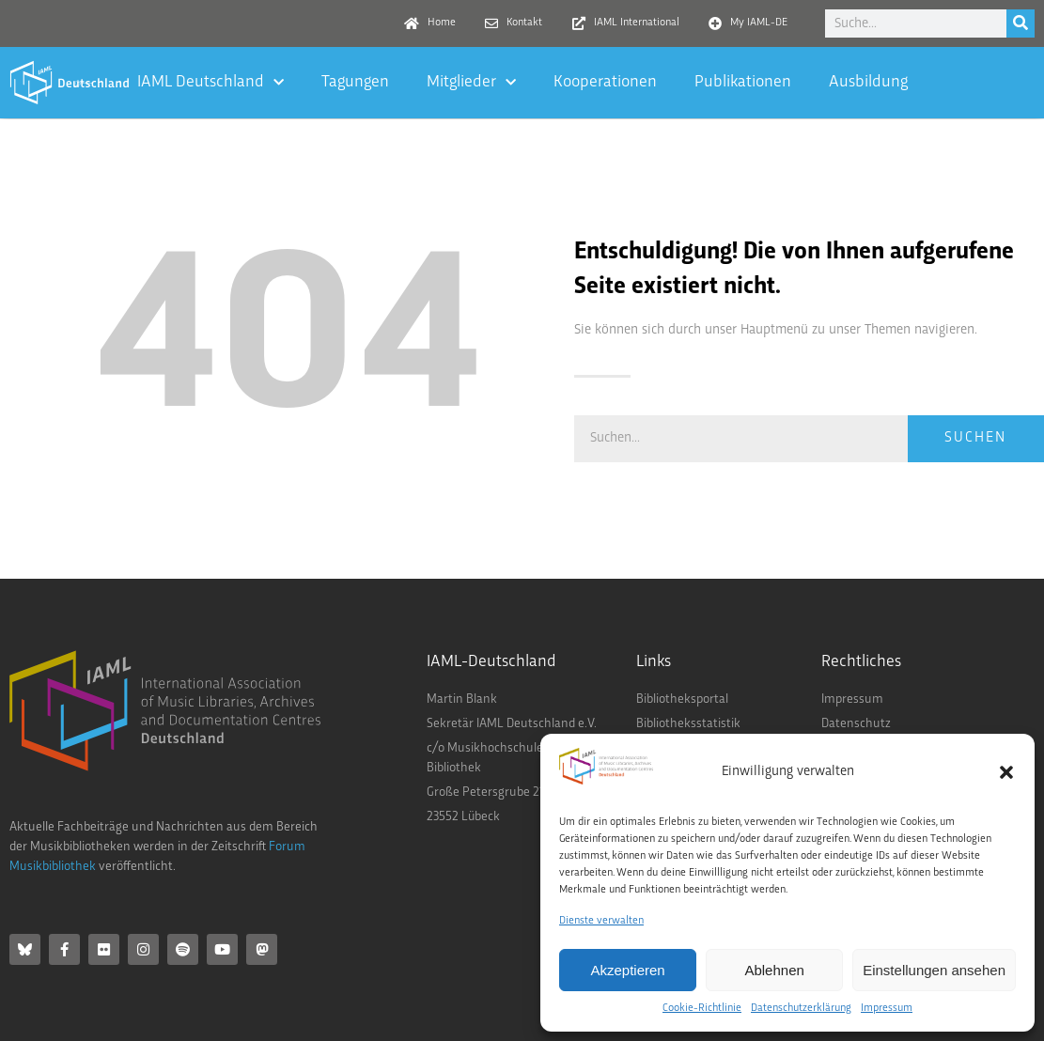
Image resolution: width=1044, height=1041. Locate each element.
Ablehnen (773, 970)
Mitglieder (471, 83)
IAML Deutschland (210, 83)
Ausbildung (868, 82)
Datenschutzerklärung (801, 1008)
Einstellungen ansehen (934, 970)
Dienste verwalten (601, 921)
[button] (1006, 772)
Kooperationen (605, 82)
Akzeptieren (627, 970)
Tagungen (355, 82)
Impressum (886, 1008)
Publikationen (742, 82)
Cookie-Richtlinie (701, 1008)
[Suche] (1020, 23)
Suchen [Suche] (975, 438)
